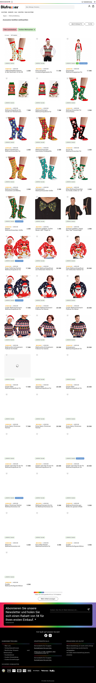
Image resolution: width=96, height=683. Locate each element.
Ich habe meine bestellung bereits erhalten (78, 654)
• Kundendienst (9, 655)
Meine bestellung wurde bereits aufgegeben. (77, 649)
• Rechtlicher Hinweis (11, 650)
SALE (15, 12)
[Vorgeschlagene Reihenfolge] (76, 24)
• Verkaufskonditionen (11, 648)
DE (94, 2)
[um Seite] (15, 35)
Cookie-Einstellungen (12, 659)
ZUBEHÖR (10, 12)
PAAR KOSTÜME (29, 12)
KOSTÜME (4, 12)
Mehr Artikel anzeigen (48, 599)
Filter (90, 24)
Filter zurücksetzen (10, 29)
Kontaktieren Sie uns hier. (43, 648)
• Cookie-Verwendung (11, 657)
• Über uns (7, 646)
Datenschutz (8, 652)
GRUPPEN (21, 12)
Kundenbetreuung (87, 2)
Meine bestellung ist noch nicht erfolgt (80, 646)
